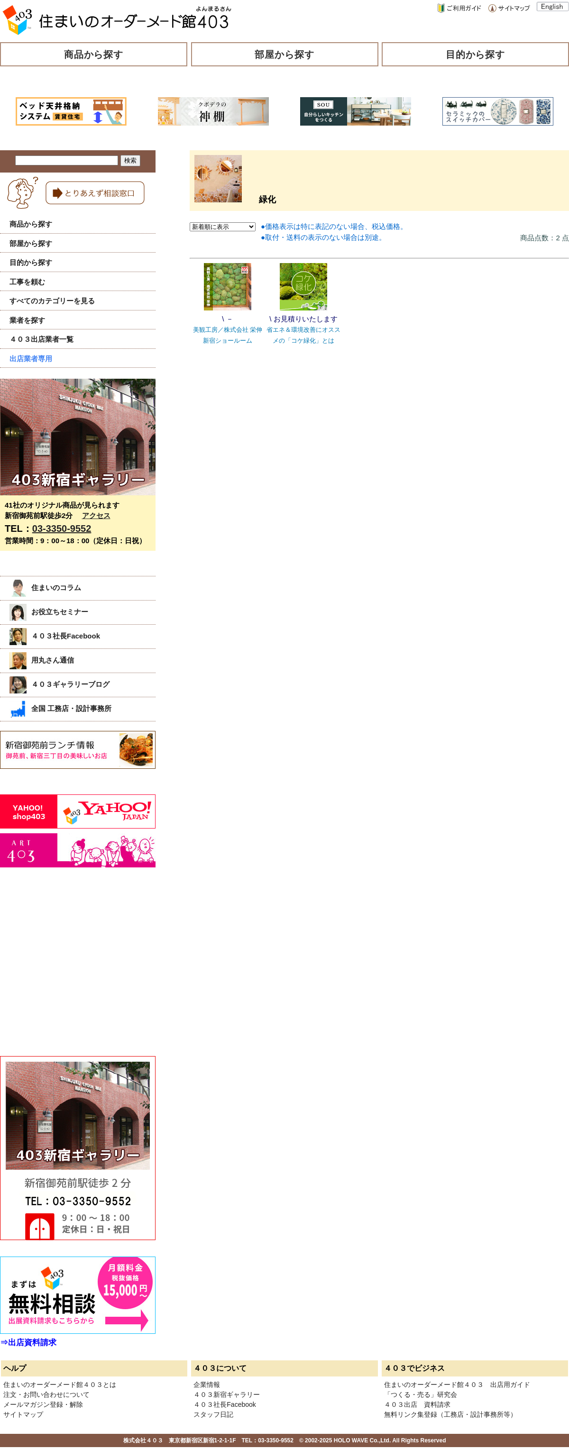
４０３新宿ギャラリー (226, 1394)
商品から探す (94, 54)
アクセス (96, 515)
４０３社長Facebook (54, 636)
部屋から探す (284, 54)
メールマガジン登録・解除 (43, 1404)
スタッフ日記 (213, 1414)
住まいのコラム (45, 587)
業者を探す (27, 320)
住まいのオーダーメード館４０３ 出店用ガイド (457, 1384)
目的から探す (475, 54)
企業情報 (206, 1384)
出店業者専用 (30, 359)
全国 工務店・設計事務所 (60, 708)
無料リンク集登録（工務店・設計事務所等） (450, 1414)
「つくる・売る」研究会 (420, 1394)
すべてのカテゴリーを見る (52, 301)
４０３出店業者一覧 (41, 339)
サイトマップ (23, 1414)
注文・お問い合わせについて (46, 1394)
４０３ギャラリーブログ (59, 684)
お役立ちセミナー (48, 612)
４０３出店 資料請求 (417, 1404)
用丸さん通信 (41, 660)
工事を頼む (27, 282)
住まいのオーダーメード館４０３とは (59, 1384)
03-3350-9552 (62, 528)
